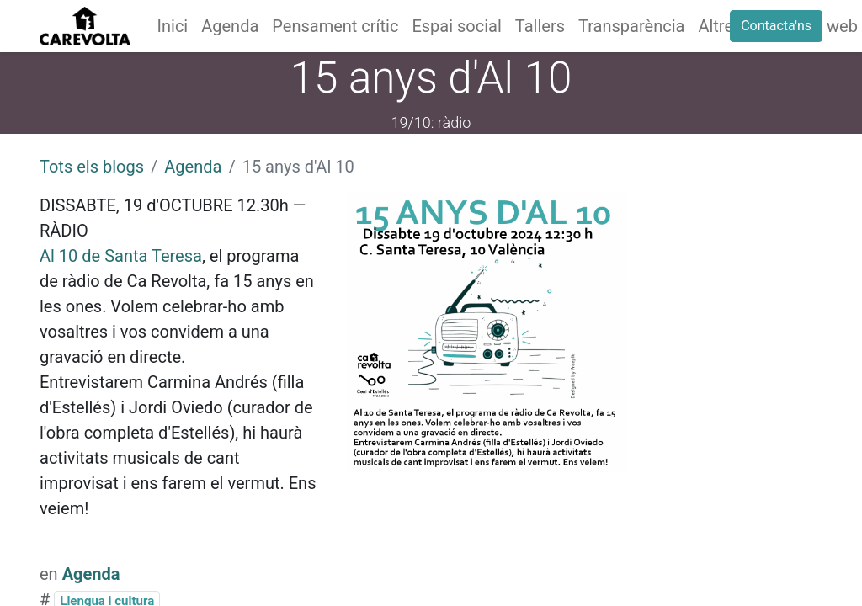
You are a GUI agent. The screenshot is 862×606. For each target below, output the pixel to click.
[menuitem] (173, 26)
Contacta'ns (776, 26)
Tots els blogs (92, 167)
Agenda (192, 167)
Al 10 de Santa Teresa (121, 256)
